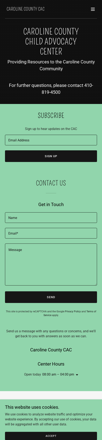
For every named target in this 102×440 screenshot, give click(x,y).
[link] (26, 9)
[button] (93, 9)
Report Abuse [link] (51, 411)
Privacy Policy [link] (73, 311)
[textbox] (51, 140)
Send (51, 297)
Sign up (51, 156)
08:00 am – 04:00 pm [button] (58, 374)
